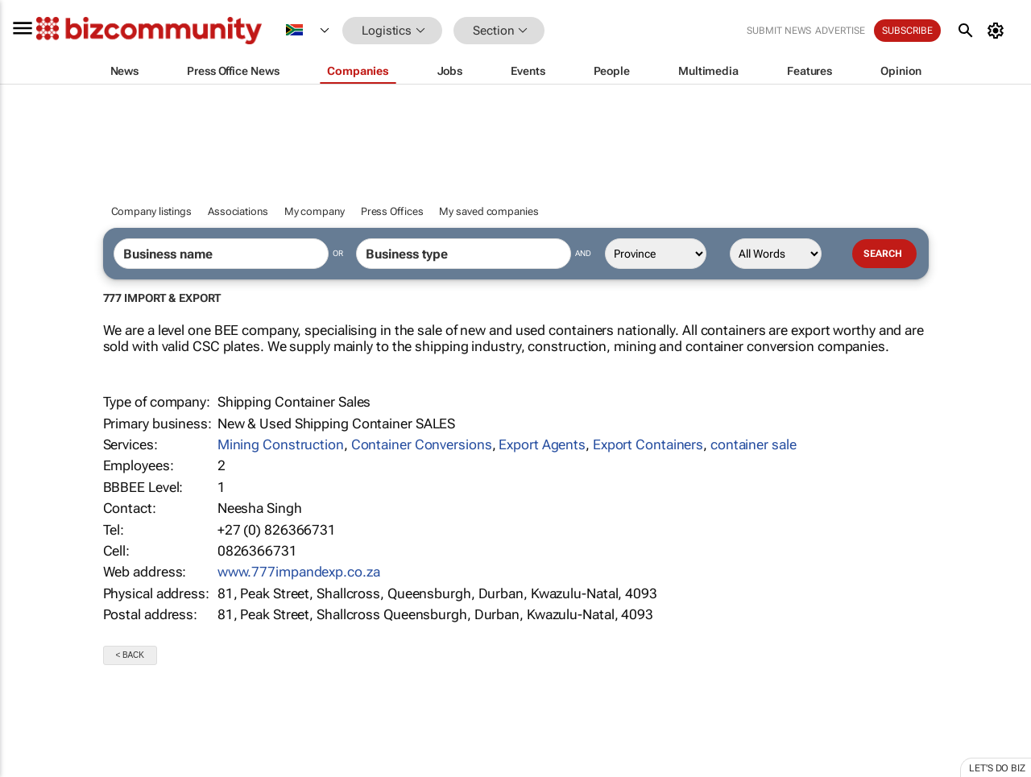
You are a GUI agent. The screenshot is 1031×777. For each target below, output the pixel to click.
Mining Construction (280, 444)
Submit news (779, 30)
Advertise (840, 30)
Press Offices (392, 211)
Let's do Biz (997, 768)
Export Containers (648, 444)
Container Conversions (421, 444)
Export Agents (542, 444)
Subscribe (908, 30)
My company (314, 211)
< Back (130, 655)
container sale (753, 444)
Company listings (151, 211)
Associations (238, 211)
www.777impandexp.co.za (298, 572)
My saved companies (488, 211)
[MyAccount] (998, 31)
